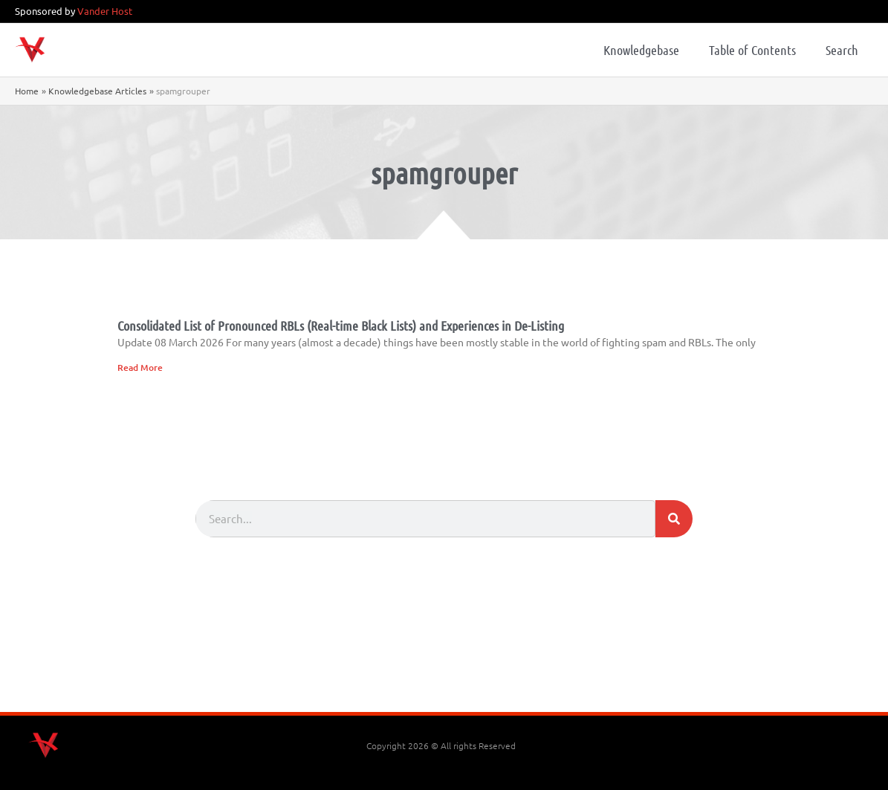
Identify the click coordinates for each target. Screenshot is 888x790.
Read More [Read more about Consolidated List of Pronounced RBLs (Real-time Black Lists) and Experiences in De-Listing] (140, 367)
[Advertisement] (444, 671)
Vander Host (104, 10)
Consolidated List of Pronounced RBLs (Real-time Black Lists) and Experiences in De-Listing (340, 325)
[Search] (674, 518)
